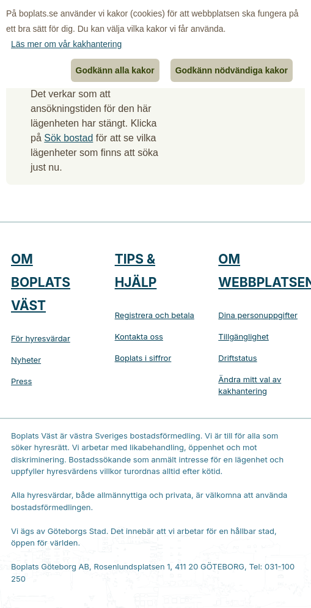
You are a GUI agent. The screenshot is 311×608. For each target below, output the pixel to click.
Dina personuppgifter (258, 315)
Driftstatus (237, 358)
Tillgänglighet (243, 336)
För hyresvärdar (40, 338)
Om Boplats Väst (40, 282)
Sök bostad (68, 138)
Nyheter (26, 360)
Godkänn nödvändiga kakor (231, 70)
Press (21, 381)
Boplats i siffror (143, 358)
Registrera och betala (154, 315)
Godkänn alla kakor (115, 70)
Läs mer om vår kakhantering (66, 44)
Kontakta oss (139, 336)
